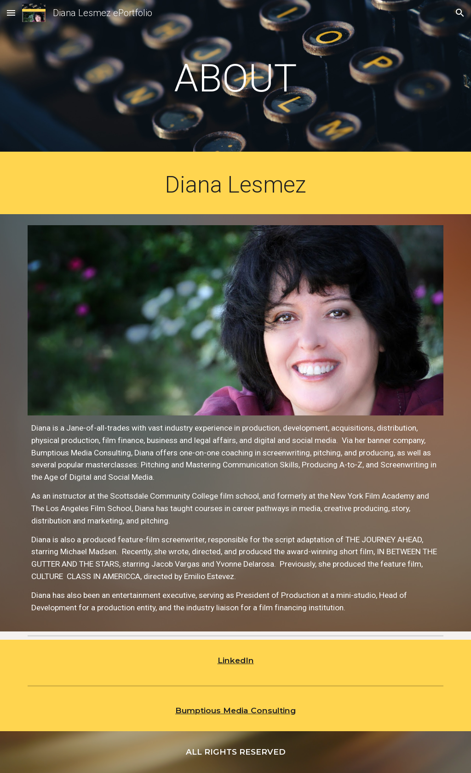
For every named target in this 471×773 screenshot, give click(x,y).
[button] (11, 12)
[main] (235, 78)
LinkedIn (236, 660)
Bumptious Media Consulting (235, 710)
